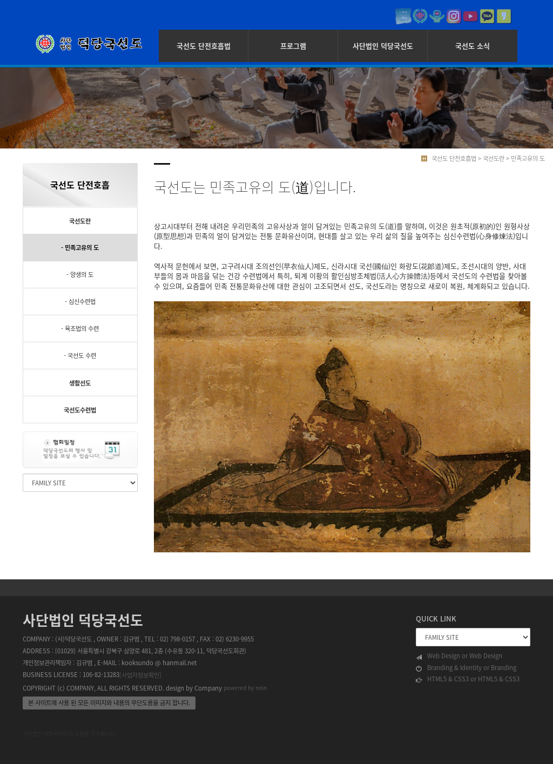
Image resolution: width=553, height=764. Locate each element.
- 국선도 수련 (80, 355)
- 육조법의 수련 (80, 328)
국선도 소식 (472, 45)
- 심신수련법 (80, 301)
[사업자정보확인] (140, 675)
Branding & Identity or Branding (466, 668)
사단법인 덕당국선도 (383, 45)
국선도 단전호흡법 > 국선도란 (467, 158)
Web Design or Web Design (459, 656)
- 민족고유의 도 (80, 247)
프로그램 (293, 45)
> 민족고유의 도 (525, 158)
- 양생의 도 (79, 274)
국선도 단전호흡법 (204, 45)
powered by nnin (245, 688)
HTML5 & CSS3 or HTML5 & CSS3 (468, 679)
